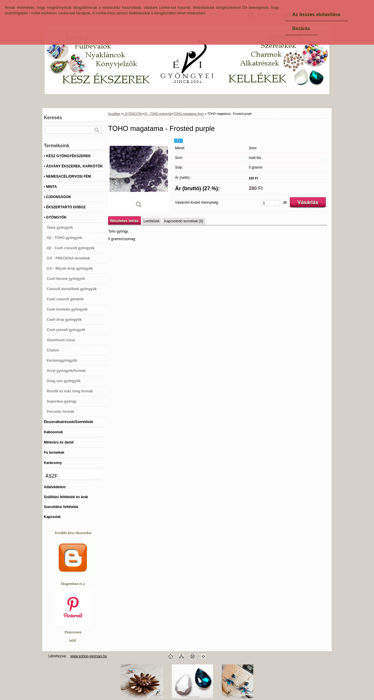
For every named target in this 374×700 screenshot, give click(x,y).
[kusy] (271, 203)
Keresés (53, 117)
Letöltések (151, 221)
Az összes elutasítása (316, 14)
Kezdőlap (114, 113)
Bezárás (301, 28)
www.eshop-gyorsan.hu (88, 656)
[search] (96, 130)
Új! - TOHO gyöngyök (158, 113)
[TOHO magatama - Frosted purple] (138, 175)
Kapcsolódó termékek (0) (183, 221)
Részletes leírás (124, 221)
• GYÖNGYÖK (132, 113)
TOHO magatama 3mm (189, 113)
